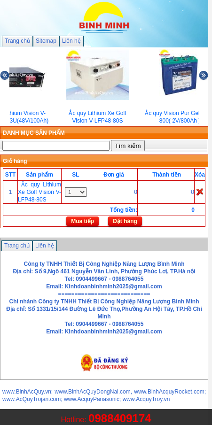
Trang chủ (17, 41)
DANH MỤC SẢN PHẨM (34, 133)
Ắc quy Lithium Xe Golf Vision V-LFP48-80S (39, 192)
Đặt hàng (125, 221)
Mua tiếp (82, 221)
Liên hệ (71, 41)
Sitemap (46, 41)
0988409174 (119, 418)
